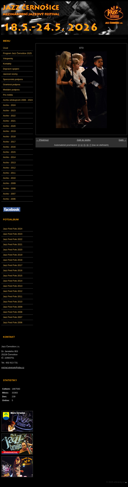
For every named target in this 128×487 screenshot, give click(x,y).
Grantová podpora (11, 84)
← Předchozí (42, 140)
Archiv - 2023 (9, 110)
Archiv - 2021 (9, 121)
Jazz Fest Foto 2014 (12, 281)
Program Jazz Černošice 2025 (17, 53)
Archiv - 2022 (9, 115)
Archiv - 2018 (9, 136)
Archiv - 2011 (9, 173)
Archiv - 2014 (9, 157)
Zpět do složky (84, 140)
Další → (122, 140)
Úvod (5, 48)
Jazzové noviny (10, 74)
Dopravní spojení (11, 69)
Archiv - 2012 (9, 167)
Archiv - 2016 (9, 147)
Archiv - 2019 (9, 131)
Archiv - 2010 (9, 178)
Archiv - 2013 (9, 162)
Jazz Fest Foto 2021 (12, 244)
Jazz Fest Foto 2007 (12, 317)
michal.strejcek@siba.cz (12, 367)
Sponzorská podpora (13, 79)
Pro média (8, 95)
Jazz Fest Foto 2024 (12, 228)
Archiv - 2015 (9, 152)
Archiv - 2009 (9, 183)
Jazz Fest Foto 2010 (12, 301)
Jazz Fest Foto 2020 (12, 249)
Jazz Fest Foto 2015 (12, 275)
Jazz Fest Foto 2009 (12, 307)
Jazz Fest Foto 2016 (12, 270)
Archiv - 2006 (9, 199)
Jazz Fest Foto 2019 (12, 255)
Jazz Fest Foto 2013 (12, 286)
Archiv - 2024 (9, 105)
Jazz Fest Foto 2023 (12, 234)
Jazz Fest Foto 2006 (12, 322)
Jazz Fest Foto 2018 (12, 260)
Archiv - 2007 (9, 193)
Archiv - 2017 (9, 141)
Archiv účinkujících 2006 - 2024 (18, 100)
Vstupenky (8, 58)
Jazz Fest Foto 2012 (12, 291)
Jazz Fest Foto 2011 (12, 296)
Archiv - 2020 (9, 126)
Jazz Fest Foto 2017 (12, 265)
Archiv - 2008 (9, 188)
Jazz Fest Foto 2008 (12, 312)
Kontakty (7, 63)
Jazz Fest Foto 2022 (12, 239)
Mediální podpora (11, 89)
